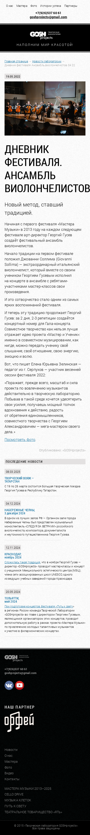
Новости (11, 749)
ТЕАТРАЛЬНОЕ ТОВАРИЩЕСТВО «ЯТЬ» (33, 812)
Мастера (21, 6)
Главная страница (16, 61)
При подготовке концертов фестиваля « (31, 606)
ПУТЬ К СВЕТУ (15, 806)
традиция (34, 562)
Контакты (12, 779)
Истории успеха (50, 6)
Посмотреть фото (20, 439)
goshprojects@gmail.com (48, 17)
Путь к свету (65, 606)
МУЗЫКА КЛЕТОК (18, 800)
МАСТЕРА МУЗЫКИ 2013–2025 (28, 788)
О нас (9, 6)
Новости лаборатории (46, 61)
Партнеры (70, 6)
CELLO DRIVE (14, 794)
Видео (9, 773)
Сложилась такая (16, 562)
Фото (33, 6)
